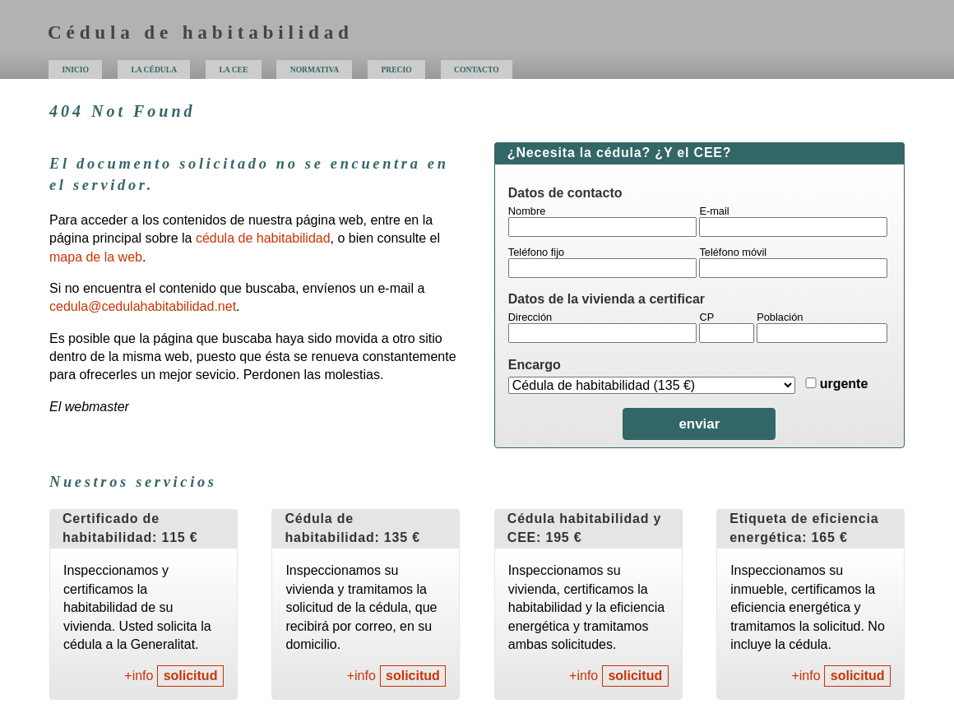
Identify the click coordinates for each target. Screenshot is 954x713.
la (233, 69)
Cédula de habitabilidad (201, 32)
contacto (476, 69)
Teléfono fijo (536, 252)
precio (396, 69)
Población (780, 317)
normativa (314, 69)
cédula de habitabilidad (263, 238)
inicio (76, 69)
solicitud (191, 676)
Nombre (527, 211)
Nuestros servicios (133, 482)
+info (138, 676)
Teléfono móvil (732, 252)
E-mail (714, 211)
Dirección (530, 317)
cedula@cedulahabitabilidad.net (142, 306)
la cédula (154, 69)
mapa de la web (95, 257)
